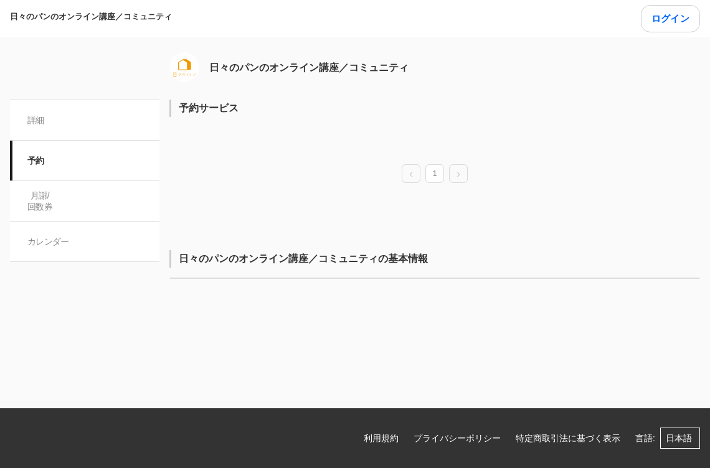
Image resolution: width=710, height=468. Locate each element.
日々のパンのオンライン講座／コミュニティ (91, 16)
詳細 (35, 120)
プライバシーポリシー (457, 438)
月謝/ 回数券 (39, 201)
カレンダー (48, 241)
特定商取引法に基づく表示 (568, 438)
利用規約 (381, 438)
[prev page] (411, 174)
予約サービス (209, 108)
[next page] (458, 174)
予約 (35, 161)
